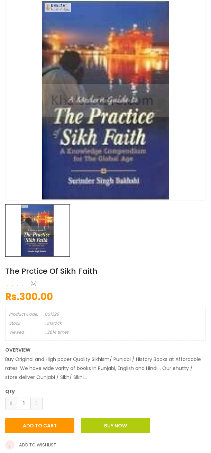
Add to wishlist (30, 445)
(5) (33, 283)
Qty (10, 391)
